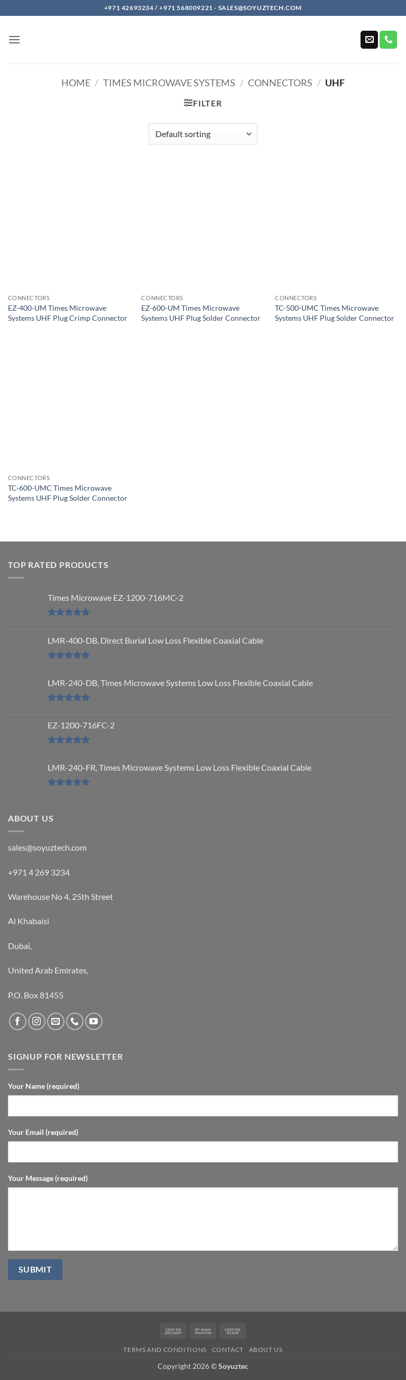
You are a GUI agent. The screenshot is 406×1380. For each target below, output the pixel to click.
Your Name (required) (43, 1085)
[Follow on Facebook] (17, 1021)
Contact (228, 1350)
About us (266, 1350)
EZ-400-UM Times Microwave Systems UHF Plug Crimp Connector (67, 312)
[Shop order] (203, 134)
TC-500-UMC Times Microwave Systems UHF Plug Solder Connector (334, 312)
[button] (14, 39)
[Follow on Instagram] (36, 1021)
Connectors (280, 82)
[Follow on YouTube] (94, 1021)
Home (75, 82)
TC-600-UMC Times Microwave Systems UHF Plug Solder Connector (67, 492)
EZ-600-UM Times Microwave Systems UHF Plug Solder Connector (201, 312)
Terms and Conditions (164, 1350)
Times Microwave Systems (169, 82)
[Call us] (388, 40)
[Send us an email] (369, 40)
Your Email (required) (43, 1132)
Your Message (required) (48, 1178)
